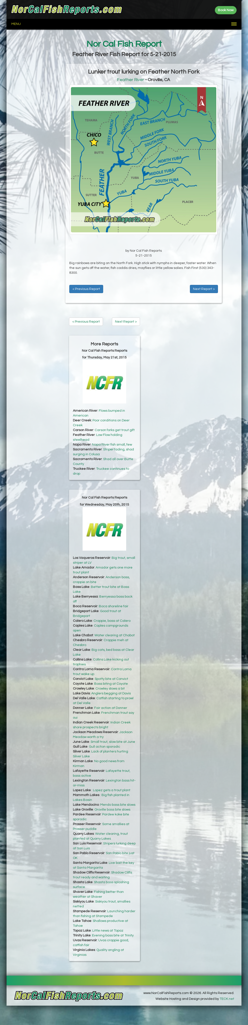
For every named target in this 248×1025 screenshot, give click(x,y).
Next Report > (204, 289)
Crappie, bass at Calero (112, 621)
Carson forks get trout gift (115, 430)
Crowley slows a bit (110, 688)
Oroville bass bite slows (112, 809)
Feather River (130, 79)
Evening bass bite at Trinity (113, 935)
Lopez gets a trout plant (111, 790)
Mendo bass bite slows (117, 804)
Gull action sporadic (104, 746)
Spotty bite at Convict (111, 679)
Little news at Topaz (107, 930)
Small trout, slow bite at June (113, 742)
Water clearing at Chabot (114, 635)
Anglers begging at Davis (111, 693)
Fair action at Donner (110, 708)
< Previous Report (86, 289)
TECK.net (227, 999)
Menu (16, 24)
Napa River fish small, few (112, 444)
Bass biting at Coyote (111, 683)
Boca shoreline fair (113, 606)
